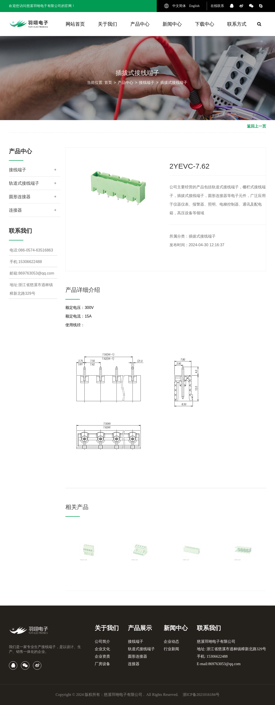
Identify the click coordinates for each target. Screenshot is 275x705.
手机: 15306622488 (212, 656)
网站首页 (75, 24)
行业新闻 (171, 649)
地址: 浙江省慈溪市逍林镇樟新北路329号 (231, 649)
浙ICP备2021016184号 (201, 695)
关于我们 (107, 24)
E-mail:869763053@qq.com (219, 664)
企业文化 (102, 649)
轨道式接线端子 (24, 183)
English (194, 6)
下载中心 (204, 24)
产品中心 (140, 24)
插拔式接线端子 (173, 82)
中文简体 (179, 6)
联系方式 (236, 24)
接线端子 (146, 82)
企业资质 (102, 656)
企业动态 (171, 641)
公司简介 (102, 641)
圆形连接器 (20, 196)
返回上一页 (256, 126)
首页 (108, 82)
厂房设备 (102, 664)
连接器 (15, 210)
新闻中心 (172, 24)
